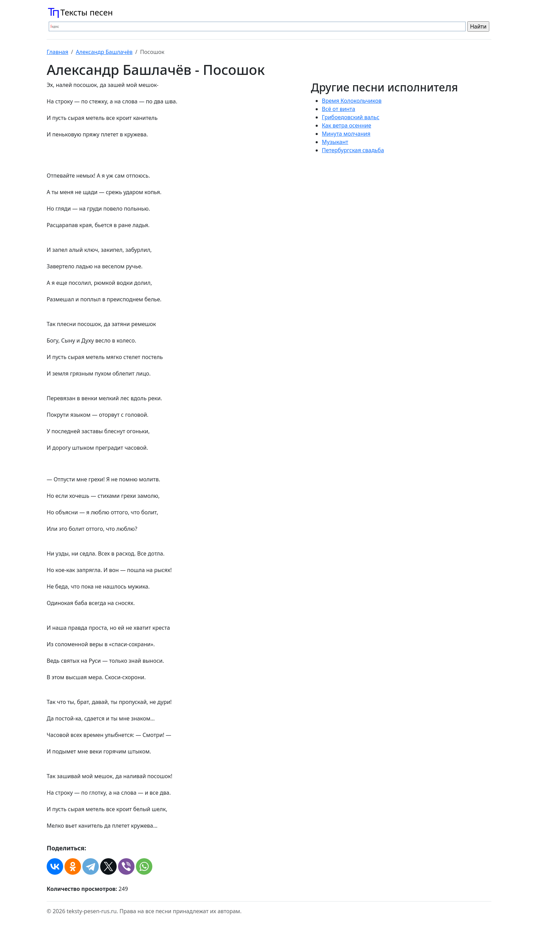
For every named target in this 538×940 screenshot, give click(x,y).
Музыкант (335, 142)
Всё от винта (338, 109)
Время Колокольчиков (352, 100)
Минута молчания (346, 133)
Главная (57, 52)
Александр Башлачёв (104, 52)
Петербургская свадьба (353, 150)
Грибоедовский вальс (350, 117)
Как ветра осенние (346, 125)
